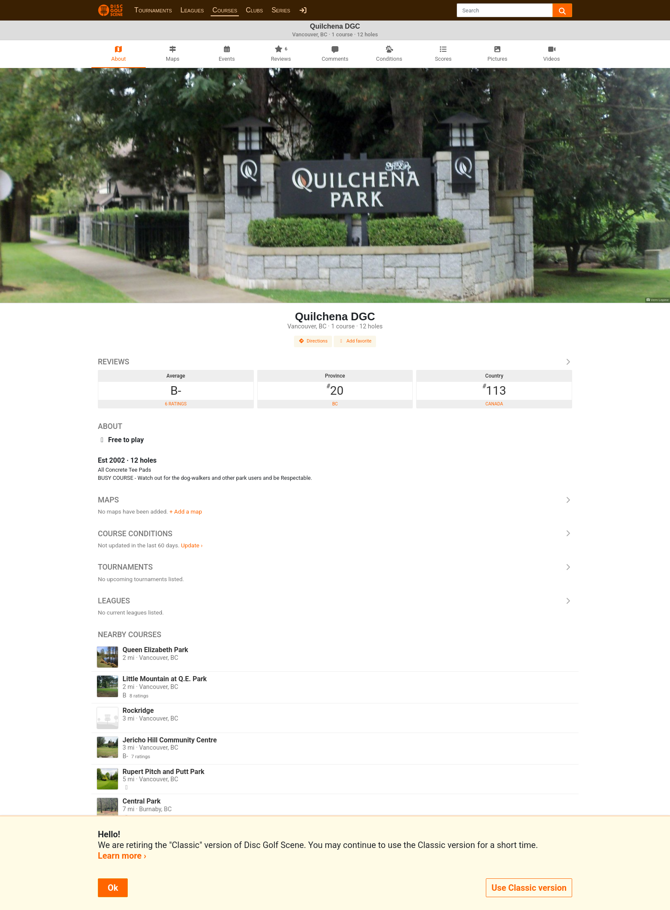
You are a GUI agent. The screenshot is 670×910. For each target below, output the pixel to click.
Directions (313, 341)
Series (280, 10)
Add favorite (355, 341)
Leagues (192, 10)
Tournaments (153, 10)
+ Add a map (186, 511)
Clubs (254, 10)
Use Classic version (529, 888)
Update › (192, 545)
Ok (112, 888)
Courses (224, 10)
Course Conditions (335, 533)
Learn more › (122, 856)
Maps (335, 500)
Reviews (335, 362)
